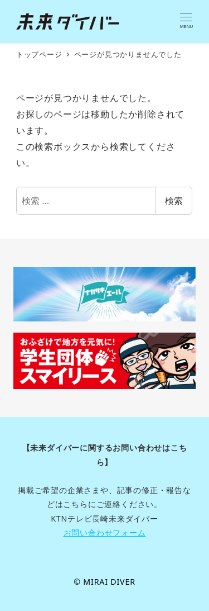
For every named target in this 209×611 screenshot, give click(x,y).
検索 (174, 201)
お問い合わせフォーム (105, 532)
